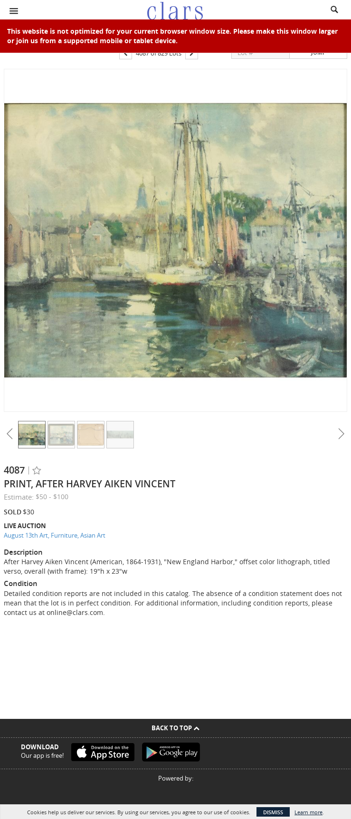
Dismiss (273, 812)
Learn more (308, 812)
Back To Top (175, 728)
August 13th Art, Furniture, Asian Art (54, 535)
